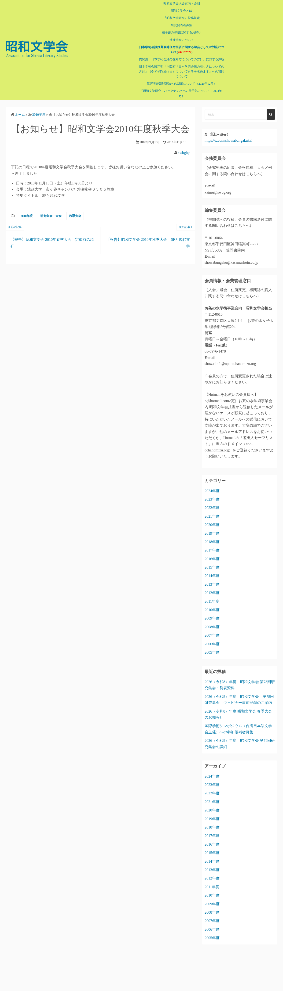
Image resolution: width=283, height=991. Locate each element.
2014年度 (212, 576)
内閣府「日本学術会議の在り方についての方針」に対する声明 (181, 59)
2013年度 (212, 584)
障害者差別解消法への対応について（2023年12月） (181, 83)
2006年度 (212, 644)
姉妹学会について (181, 40)
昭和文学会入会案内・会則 (181, 3)
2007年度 (212, 635)
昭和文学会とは (181, 10)
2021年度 (212, 516)
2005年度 (212, 652)
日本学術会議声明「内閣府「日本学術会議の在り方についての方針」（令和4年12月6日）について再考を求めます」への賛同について (181, 71)
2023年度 (212, 499)
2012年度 (212, 593)
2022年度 (212, 508)
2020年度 (212, 525)
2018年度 (212, 542)
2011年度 (212, 601)
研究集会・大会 (51, 216)
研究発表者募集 (181, 25)
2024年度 (212, 491)
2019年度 (212, 533)
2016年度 (212, 559)
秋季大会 (75, 216)
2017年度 (212, 550)
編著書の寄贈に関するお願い (181, 32)
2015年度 (212, 567)
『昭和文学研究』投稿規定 (181, 18)
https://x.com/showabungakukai (228, 140)
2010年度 (27, 216)
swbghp (184, 153)
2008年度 (212, 627)
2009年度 (212, 618)
